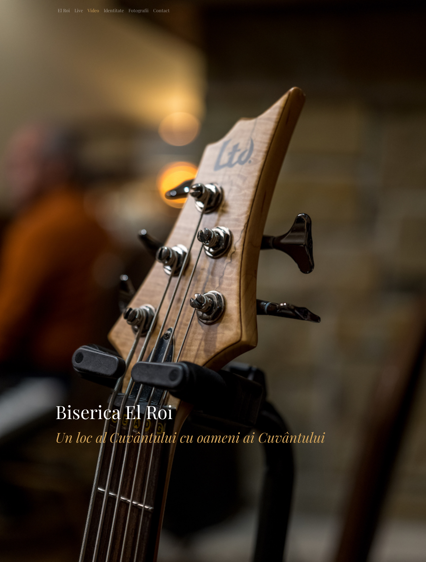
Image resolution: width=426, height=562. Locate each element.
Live (78, 10)
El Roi (64, 10)
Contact (161, 10)
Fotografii (138, 10)
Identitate (114, 10)
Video (93, 10)
